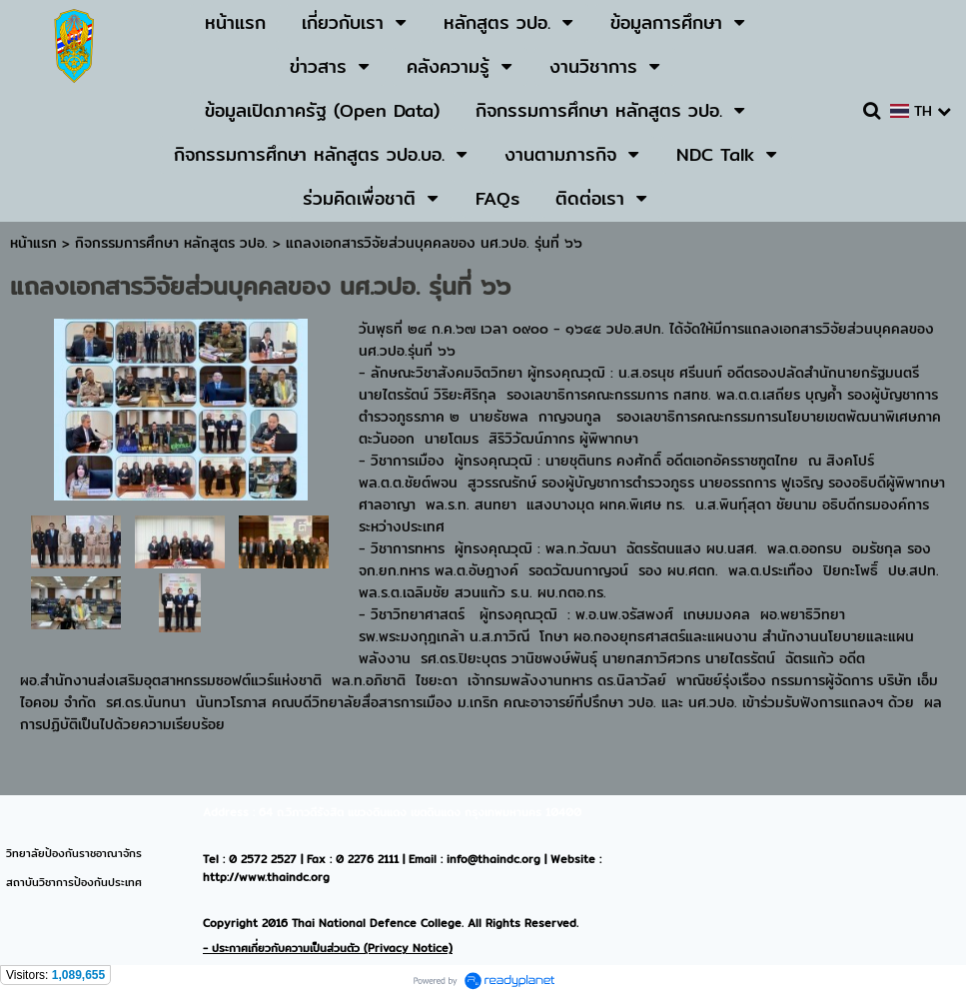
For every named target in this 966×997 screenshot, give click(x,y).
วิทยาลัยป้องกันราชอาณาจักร (74, 853)
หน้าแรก (33, 243)
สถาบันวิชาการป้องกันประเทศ (74, 882)
